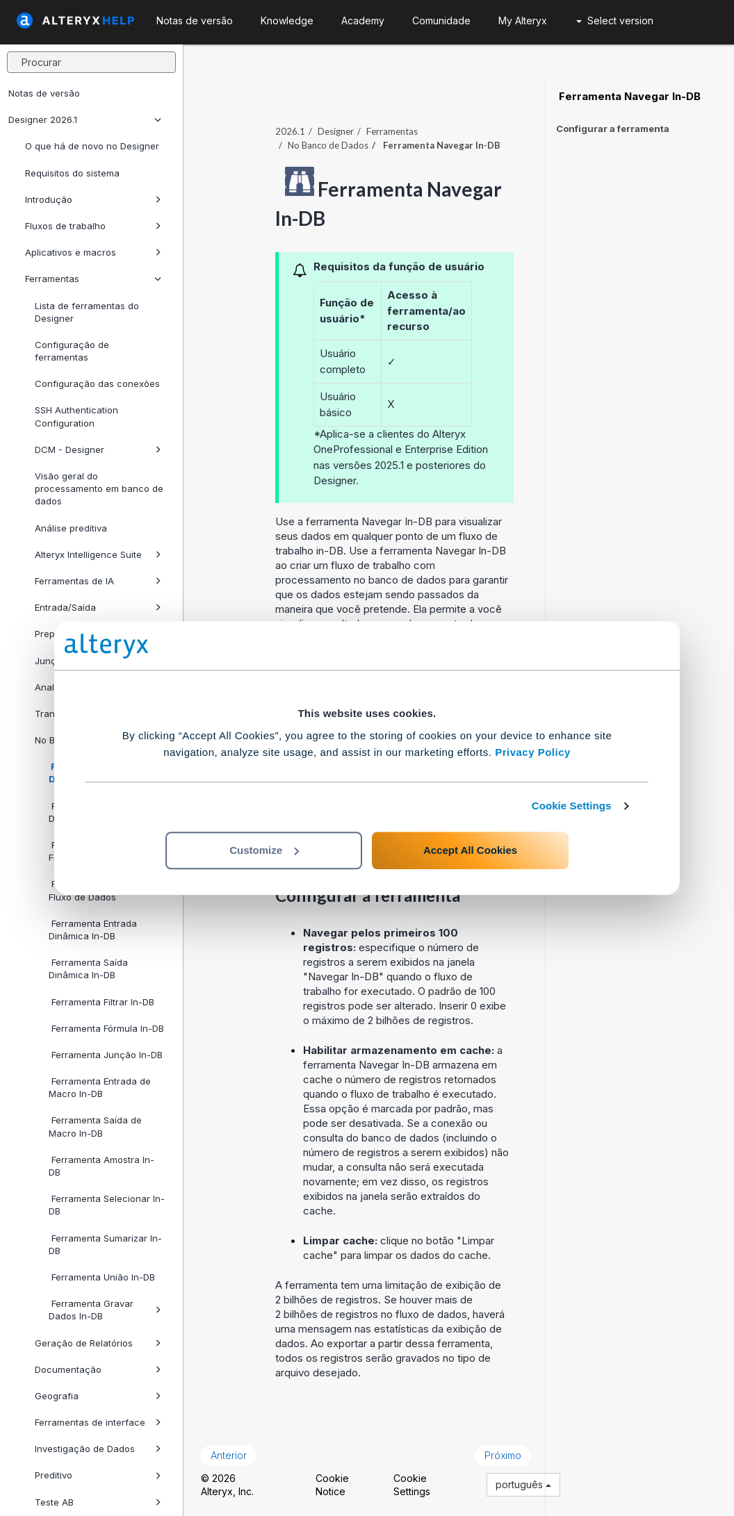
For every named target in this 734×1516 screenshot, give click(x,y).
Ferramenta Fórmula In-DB (106, 1028)
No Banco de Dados (328, 145)
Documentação (98, 1369)
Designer (336, 131)
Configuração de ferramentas (72, 351)
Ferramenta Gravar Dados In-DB (105, 1309)
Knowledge (287, 20)
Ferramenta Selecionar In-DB (107, 1205)
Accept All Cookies (470, 850)
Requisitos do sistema (72, 173)
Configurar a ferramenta (612, 128)
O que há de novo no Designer (92, 145)
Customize (264, 850)
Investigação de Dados (98, 1448)
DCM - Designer (98, 449)
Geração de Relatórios (98, 1343)
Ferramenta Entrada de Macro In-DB (100, 1087)
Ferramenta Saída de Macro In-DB (95, 1126)
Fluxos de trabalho (93, 225)
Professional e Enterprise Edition (410, 449)
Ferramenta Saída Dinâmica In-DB (88, 968)
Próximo (502, 1455)
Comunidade (441, 20)
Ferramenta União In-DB (102, 1277)
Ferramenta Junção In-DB (106, 1054)
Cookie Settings (572, 805)
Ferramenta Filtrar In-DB (101, 1001)
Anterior (229, 1455)
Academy (362, 20)
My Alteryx (522, 20)
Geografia (98, 1395)
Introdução (93, 199)
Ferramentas (93, 278)
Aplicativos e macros (93, 252)
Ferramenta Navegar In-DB (628, 96)
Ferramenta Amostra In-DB (101, 1166)
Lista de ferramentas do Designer (87, 312)
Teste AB (98, 1502)
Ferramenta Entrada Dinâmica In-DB (93, 929)
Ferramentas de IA (98, 580)
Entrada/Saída (98, 607)
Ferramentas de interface (98, 1422)
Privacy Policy (533, 752)
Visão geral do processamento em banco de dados (99, 488)
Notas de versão (44, 93)
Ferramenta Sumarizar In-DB (105, 1244)
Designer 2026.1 (84, 119)
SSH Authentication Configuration (76, 416)
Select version (614, 20)
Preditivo (98, 1475)
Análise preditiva (71, 528)
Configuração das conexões (97, 383)
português (523, 1484)
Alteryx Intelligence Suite (98, 554)
